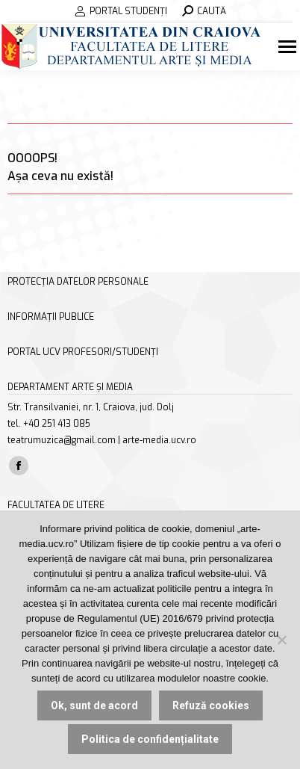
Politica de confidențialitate (150, 739)
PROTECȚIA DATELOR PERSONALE (78, 282)
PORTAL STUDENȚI (121, 11)
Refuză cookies (210, 705)
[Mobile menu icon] (289, 47)
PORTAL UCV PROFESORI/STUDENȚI (82, 352)
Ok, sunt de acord (94, 705)
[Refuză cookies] (281, 639)
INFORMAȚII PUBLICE (50, 317)
